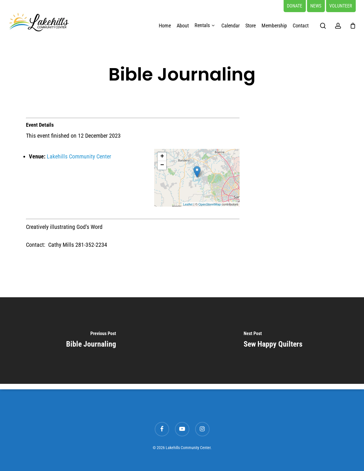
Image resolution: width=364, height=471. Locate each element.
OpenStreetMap (209, 204)
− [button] (162, 165)
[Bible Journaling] (91, 340)
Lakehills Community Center (79, 156)
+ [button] (162, 156)
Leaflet (188, 204)
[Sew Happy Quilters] (273, 340)
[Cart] (353, 26)
